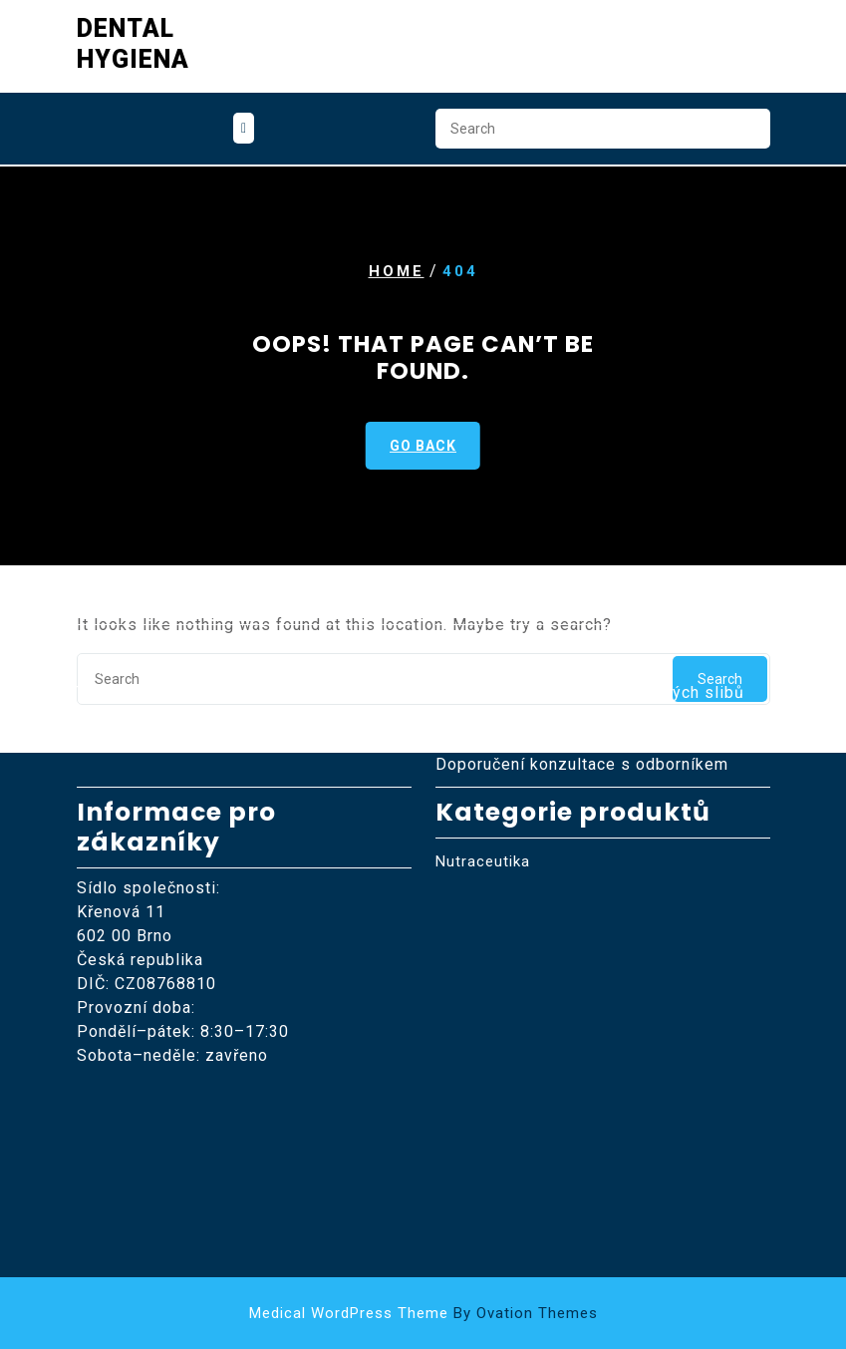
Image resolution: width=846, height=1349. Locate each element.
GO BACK (423, 446)
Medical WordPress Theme (423, 1313)
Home (396, 271)
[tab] (243, 126)
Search (745, 132)
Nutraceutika (482, 781)
